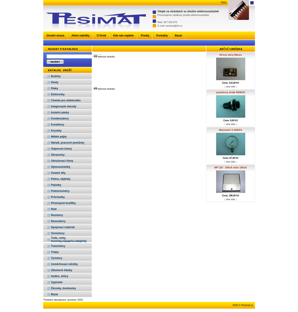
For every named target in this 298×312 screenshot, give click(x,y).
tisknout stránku (106, 56)
